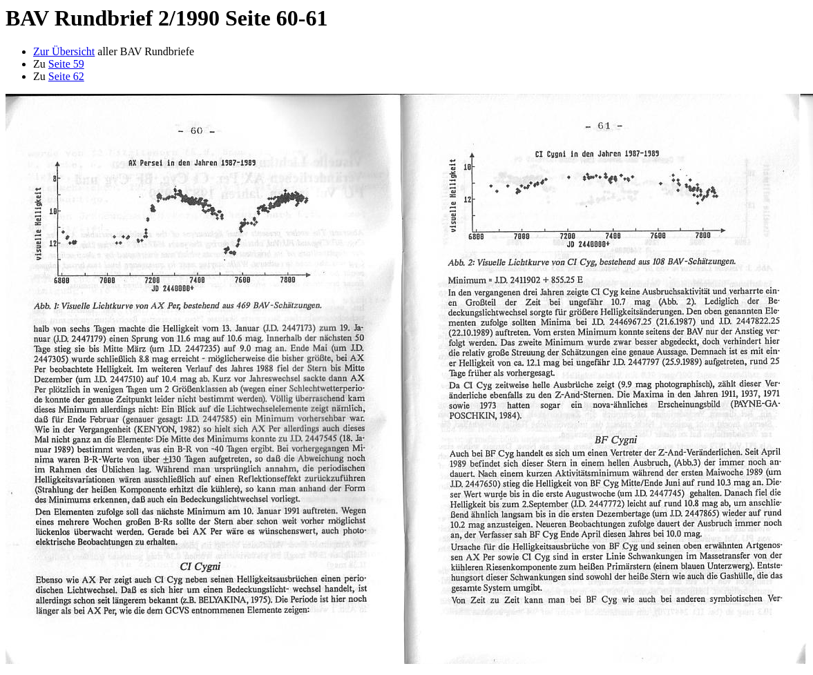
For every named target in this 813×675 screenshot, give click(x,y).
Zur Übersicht (64, 51)
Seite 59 (66, 64)
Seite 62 (66, 76)
